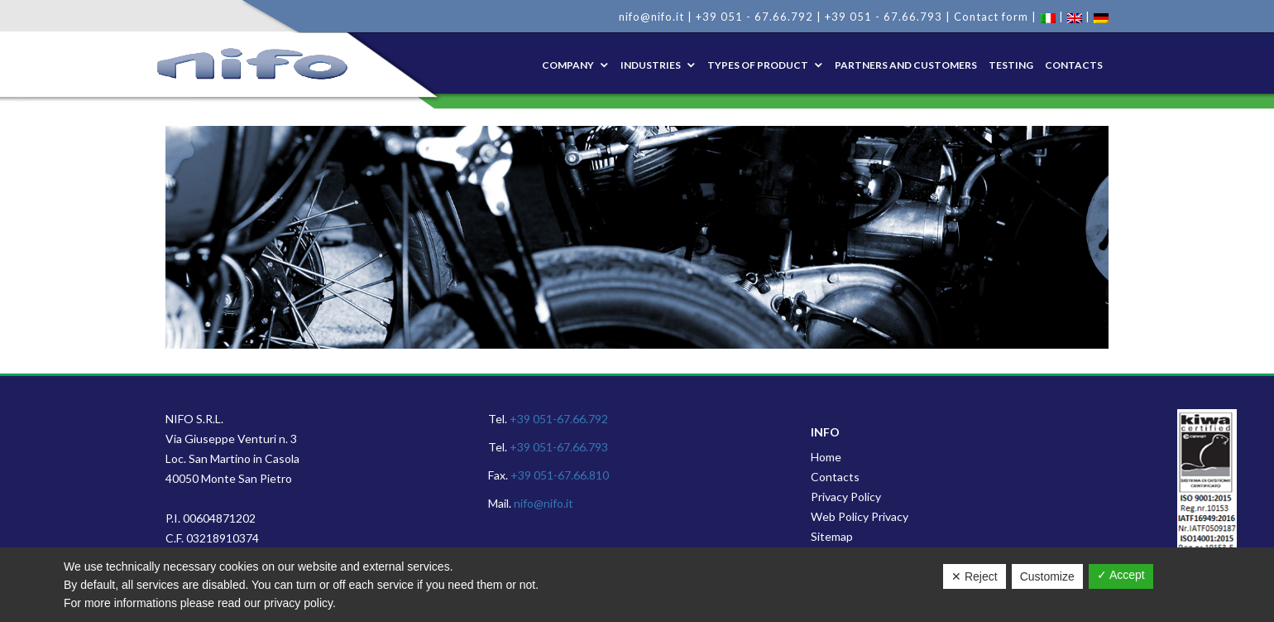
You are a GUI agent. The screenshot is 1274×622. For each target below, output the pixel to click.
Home (826, 457)
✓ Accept (1121, 574)
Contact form (991, 16)
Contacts (1074, 65)
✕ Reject (974, 576)
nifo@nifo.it (651, 16)
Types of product (757, 65)
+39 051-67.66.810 (559, 475)
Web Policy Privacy (859, 516)
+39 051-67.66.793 (559, 447)
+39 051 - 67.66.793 (883, 16)
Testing (1011, 65)
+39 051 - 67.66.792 (754, 16)
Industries (650, 65)
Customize (1047, 576)
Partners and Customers (906, 65)
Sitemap (832, 536)
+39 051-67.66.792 (559, 419)
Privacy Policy (846, 496)
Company (568, 65)
